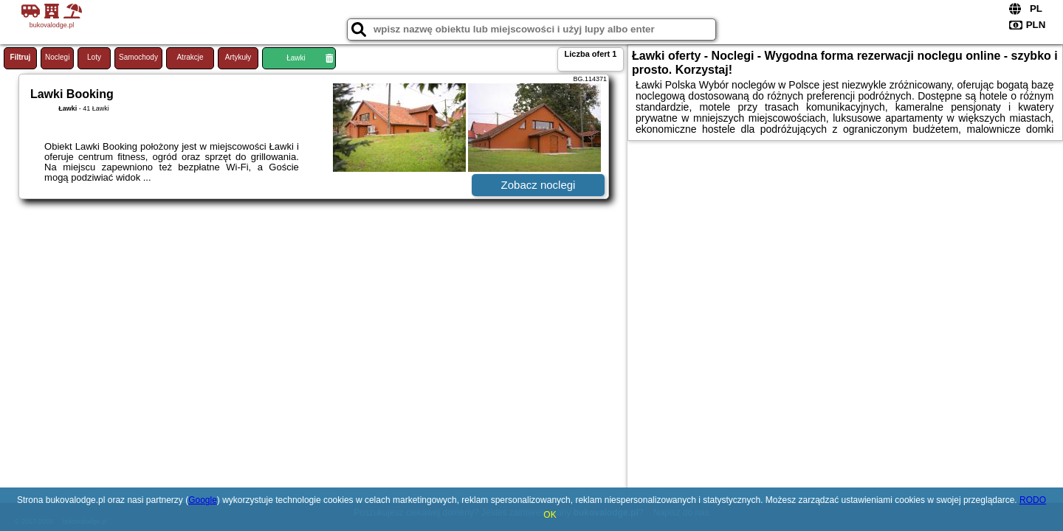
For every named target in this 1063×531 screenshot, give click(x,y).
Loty (94, 57)
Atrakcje (189, 57)
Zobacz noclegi (538, 184)
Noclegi (57, 57)
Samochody (138, 57)
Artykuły (238, 57)
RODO (1032, 500)
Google (202, 500)
